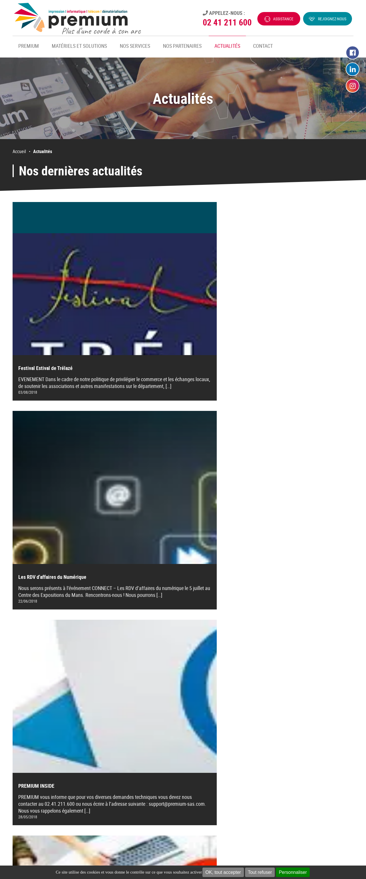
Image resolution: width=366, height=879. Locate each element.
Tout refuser (260, 872)
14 (214, 684)
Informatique (198, 754)
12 (189, 684)
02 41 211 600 (227, 22)
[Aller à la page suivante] (235, 684)
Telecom (193, 762)
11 (177, 684)
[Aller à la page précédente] (130, 684)
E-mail (286, 783)
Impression (196, 746)
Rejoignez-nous (332, 18)
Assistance (283, 18)
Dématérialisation (202, 770)
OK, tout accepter (223, 872)
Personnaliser (293, 872)
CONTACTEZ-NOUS (34, 780)
